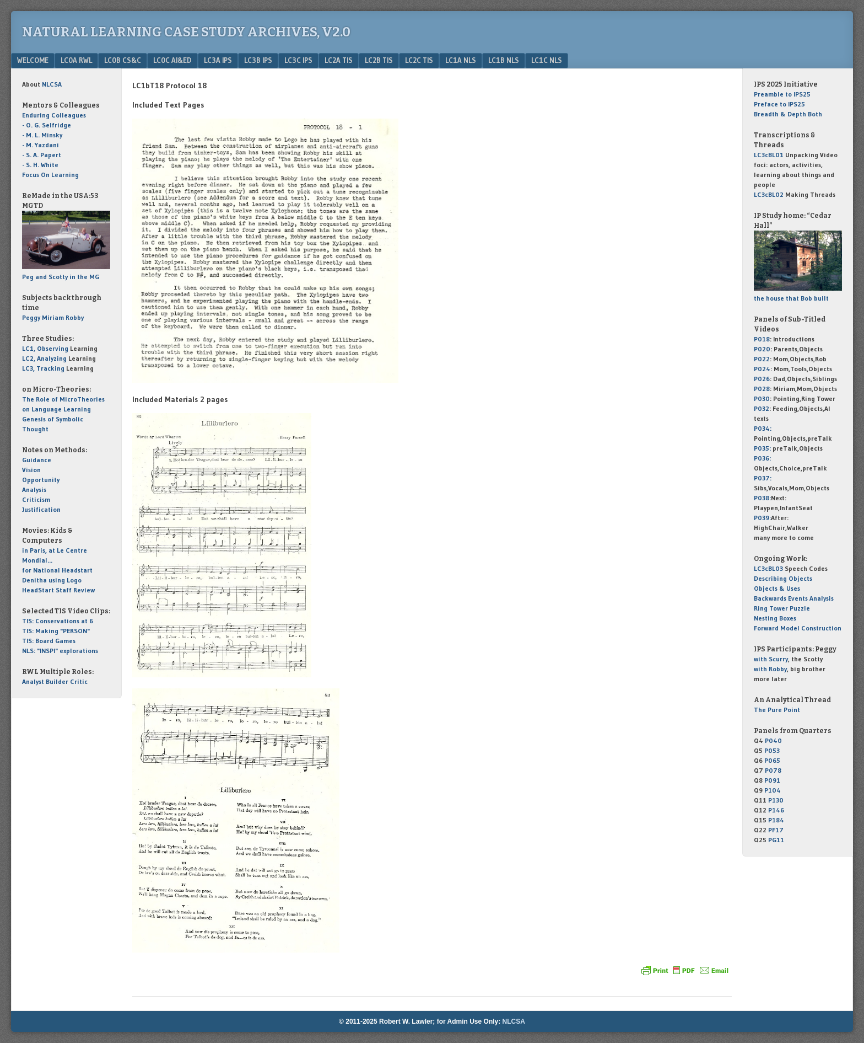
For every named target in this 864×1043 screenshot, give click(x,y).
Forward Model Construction (797, 628)
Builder (57, 681)
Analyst (33, 681)
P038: (762, 498)
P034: (762, 428)
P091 (772, 780)
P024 (762, 369)
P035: (763, 448)
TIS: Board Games (48, 641)
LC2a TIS (339, 60)
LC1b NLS (503, 60)
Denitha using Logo (52, 580)
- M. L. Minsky (42, 135)
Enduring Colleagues (54, 115)
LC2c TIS (419, 60)
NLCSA (514, 1021)
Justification (41, 509)
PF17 (776, 830)
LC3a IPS (218, 60)
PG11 (776, 840)
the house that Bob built (791, 298)
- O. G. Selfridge (46, 125)
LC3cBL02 (769, 194)
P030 (762, 398)
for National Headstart (57, 570)
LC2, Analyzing (44, 358)
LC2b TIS (379, 60)
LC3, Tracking (43, 368)
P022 (762, 359)
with (771, 659)
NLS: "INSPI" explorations (60, 650)
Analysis (34, 489)
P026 (762, 379)
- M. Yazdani (40, 145)
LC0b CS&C (122, 60)
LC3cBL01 (769, 155)
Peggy (31, 317)
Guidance (36, 460)
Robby (75, 317)
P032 (761, 408)
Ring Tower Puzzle (782, 608)
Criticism (36, 499)
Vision (31, 470)
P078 (773, 770)
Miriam (53, 317)
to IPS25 (782, 94)
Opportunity (41, 479)
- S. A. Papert (41, 155)
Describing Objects (783, 578)
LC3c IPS (298, 60)
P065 (772, 760)
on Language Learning (56, 409)
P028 (762, 388)
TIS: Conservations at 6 (57, 621)
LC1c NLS (546, 60)
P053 (772, 750)
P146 (776, 810)
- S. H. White (40, 165)
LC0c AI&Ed (172, 60)
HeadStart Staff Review (58, 590)
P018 (762, 339)
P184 (776, 820)
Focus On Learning (50, 174)
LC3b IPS (258, 60)
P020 (762, 349)
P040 (773, 740)
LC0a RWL (76, 60)
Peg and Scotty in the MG (60, 276)
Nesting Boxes (775, 618)
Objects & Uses (777, 588)
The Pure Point (777, 709)
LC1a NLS (460, 60)
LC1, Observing (45, 348)
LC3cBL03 (768, 568)
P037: (762, 478)
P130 (776, 800)
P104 (772, 790)
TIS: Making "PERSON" (56, 631)
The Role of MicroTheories (63, 399)
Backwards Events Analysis (794, 598)
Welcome (32, 60)
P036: (762, 458)
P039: (762, 518)
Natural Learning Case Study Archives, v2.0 (186, 32)
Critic (79, 681)
